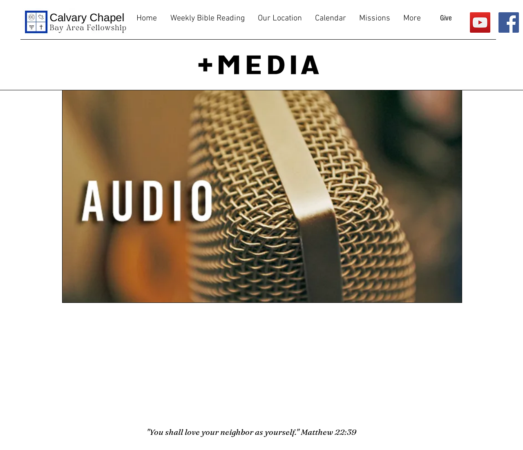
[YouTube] (480, 22)
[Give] (446, 18)
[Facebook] (508, 22)
